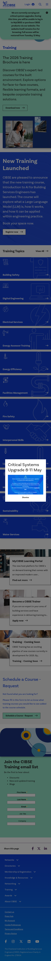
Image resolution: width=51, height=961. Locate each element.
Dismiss (25, 497)
